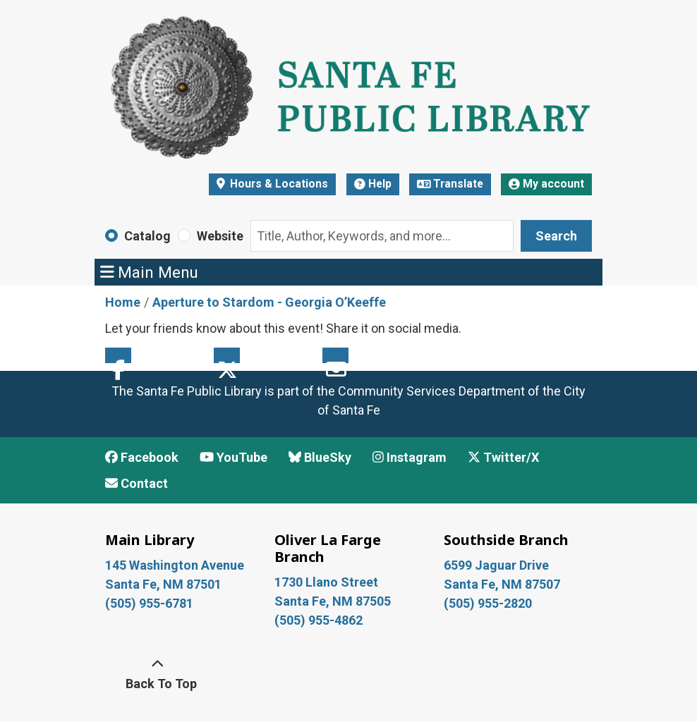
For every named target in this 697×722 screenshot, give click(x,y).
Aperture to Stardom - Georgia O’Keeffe (269, 302)
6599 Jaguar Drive (496, 565)
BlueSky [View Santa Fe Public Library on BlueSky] (320, 457)
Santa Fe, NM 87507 (503, 584)
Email (335, 355)
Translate (450, 183)
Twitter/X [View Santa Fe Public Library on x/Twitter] (503, 457)
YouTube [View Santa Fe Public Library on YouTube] (233, 457)
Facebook (118, 355)
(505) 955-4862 (318, 620)
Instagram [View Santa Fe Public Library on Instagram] (409, 457)
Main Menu (149, 271)
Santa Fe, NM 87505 (334, 601)
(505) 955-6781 (150, 603)
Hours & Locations (277, 183)
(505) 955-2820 (488, 603)
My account (546, 183)
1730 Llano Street (326, 582)
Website (220, 235)
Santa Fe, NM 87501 (164, 584)
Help (373, 183)
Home (122, 302)
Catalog (147, 235)
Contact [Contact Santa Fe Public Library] (136, 483)
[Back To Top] (157, 674)
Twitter (227, 355)
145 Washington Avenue (174, 565)
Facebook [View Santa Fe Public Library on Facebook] (141, 457)
